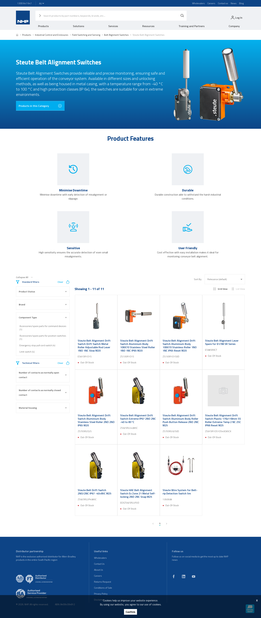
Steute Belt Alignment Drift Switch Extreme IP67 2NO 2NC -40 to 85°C (138, 419)
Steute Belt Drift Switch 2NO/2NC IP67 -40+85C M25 (94, 491)
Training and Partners (192, 26)
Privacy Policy (101, 593)
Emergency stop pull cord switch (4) (37, 345)
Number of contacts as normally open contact (43, 375)
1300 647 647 (24, 3)
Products (43, 26)
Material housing (43, 408)
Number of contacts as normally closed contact (43, 392)
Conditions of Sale (103, 587)
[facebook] (173, 576)
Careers (211, 3)
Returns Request (102, 581)
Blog (241, 3)
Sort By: (198, 279)
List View (238, 289)
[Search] (182, 16)
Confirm (130, 612)
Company (234, 26)
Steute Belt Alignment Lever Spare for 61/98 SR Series (222, 342)
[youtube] (193, 576)
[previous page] (153, 523)
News (234, 3)
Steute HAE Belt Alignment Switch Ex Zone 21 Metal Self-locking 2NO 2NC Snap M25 (137, 493)
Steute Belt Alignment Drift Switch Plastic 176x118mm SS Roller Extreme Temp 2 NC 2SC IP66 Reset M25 (223, 420)
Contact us (223, 3)
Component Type (43, 317)
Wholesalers (198, 3)
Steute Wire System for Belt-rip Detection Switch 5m (180, 491)
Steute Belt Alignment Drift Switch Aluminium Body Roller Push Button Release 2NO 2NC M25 (181, 420)
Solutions (78, 26)
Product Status (43, 291)
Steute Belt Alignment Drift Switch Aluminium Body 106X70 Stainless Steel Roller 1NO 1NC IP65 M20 (137, 345)
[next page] (166, 523)
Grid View (220, 289)
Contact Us (99, 564)
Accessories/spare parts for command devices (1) (42, 327)
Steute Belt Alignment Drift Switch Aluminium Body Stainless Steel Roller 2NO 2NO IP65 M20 (96, 420)
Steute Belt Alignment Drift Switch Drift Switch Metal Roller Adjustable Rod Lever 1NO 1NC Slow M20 (94, 345)
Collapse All (24, 277)
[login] (236, 17)
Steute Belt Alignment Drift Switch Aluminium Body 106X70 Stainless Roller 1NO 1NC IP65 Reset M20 (180, 345)
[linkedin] (183, 576)
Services (113, 26)
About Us (98, 569)
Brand (43, 304)
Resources (148, 26)
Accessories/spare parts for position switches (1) (42, 337)
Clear (64, 282)
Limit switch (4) (27, 351)
